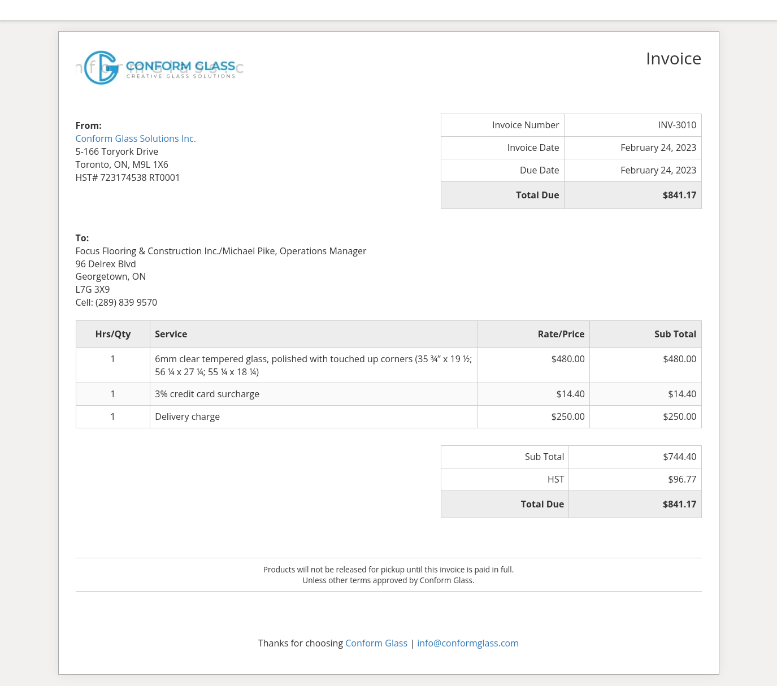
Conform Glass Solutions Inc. (136, 138)
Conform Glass (376, 643)
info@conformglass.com (468, 643)
